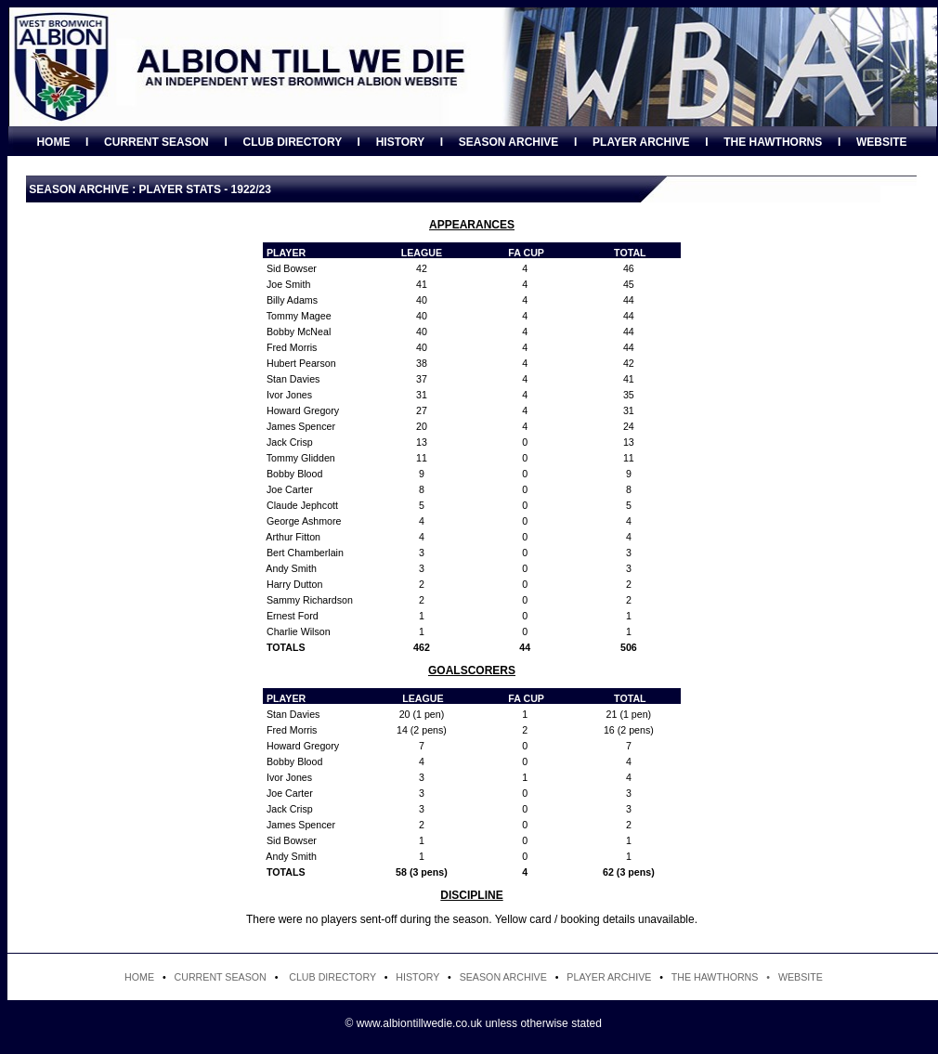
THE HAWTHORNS (772, 142)
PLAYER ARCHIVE (641, 142)
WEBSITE (881, 142)
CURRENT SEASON (156, 142)
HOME (53, 142)
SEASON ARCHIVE (509, 142)
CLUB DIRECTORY (291, 142)
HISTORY (400, 142)
